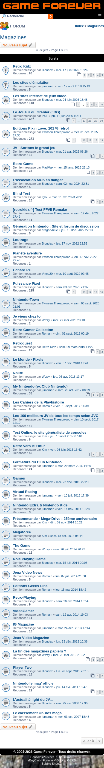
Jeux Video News (27, 572)
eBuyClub (34, 760)
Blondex (47, 70)
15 (95, 292)
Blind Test (21, 193)
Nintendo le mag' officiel (33, 683)
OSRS (71, 760)
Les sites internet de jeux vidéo (40, 96)
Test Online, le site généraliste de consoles (49, 432)
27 (84, 120)
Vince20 (47, 273)
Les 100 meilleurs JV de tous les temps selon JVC (55, 416)
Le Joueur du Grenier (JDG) (36, 112)
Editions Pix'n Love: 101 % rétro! (41, 128)
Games (19, 478)
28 (89, 120)
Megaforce (22, 532)
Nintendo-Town (26, 300)
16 (84, 140)
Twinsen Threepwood (56, 132)
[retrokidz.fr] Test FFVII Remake (40, 210)
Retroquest (22, 343)
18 (95, 140)
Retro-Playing (24, 597)
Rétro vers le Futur (29, 446)
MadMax (47, 167)
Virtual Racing (25, 492)
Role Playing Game (29, 559)
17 (89, 140)
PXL (45, 115)
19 (101, 140)
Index (79, 26)
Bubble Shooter (52, 763)
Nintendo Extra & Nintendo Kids (40, 505)
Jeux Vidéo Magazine (31, 638)
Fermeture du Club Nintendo (37, 462)
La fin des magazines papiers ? (39, 651)
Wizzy (46, 320)
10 (101, 104)
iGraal (68, 757)
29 (95, 120)
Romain (47, 333)
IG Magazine (23, 624)
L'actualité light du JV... (33, 699)
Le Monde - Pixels (28, 359)
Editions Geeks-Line (30, 586)
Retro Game (23, 164)
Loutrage (20, 240)
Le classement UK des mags (37, 713)
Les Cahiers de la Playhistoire (38, 402)
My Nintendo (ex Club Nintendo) (40, 386)
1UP (59, 757)
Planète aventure (27, 253)
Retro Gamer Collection (33, 330)
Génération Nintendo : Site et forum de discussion (56, 226)
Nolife (18, 373)
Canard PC (22, 270)
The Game (21, 545)
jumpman (48, 86)
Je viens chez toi (27, 316)
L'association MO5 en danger (38, 180)
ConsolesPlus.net (42, 757)
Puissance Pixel (26, 283)
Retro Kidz (22, 66)
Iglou (45, 197)
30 (101, 120)
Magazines (95, 26)
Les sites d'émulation (31, 82)
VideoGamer (23, 611)
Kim (44, 436)
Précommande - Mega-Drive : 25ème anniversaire (55, 519)
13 (84, 292)
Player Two (22, 667)
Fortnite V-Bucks (54, 760)
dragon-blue (50, 230)
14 (89, 292)
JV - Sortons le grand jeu (34, 148)
